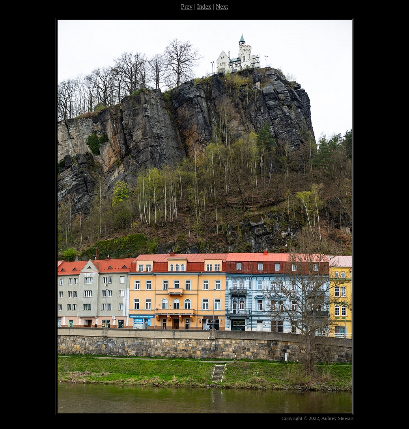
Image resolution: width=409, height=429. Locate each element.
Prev (186, 6)
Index (204, 6)
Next (222, 6)
